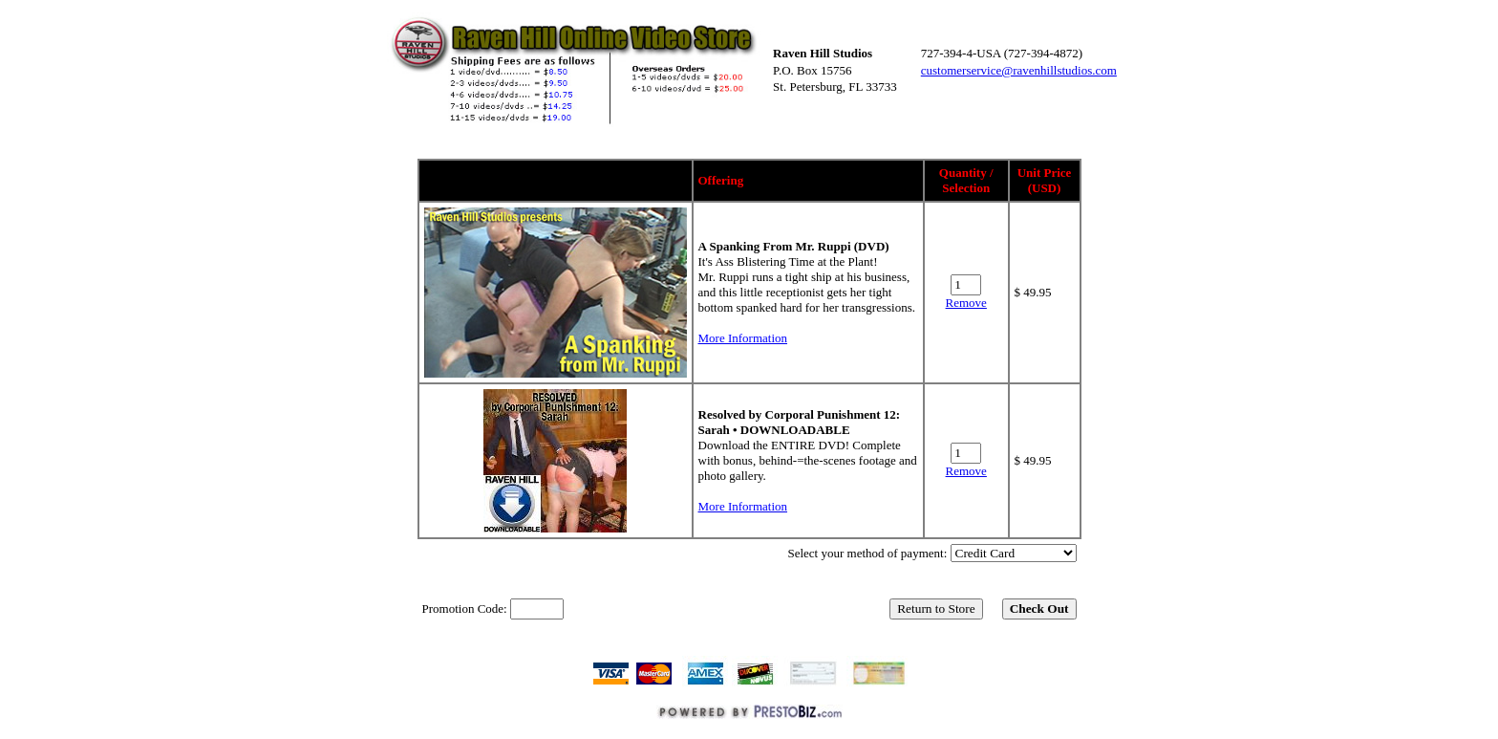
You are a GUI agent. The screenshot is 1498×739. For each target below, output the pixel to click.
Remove (966, 302)
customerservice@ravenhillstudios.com (1019, 70)
